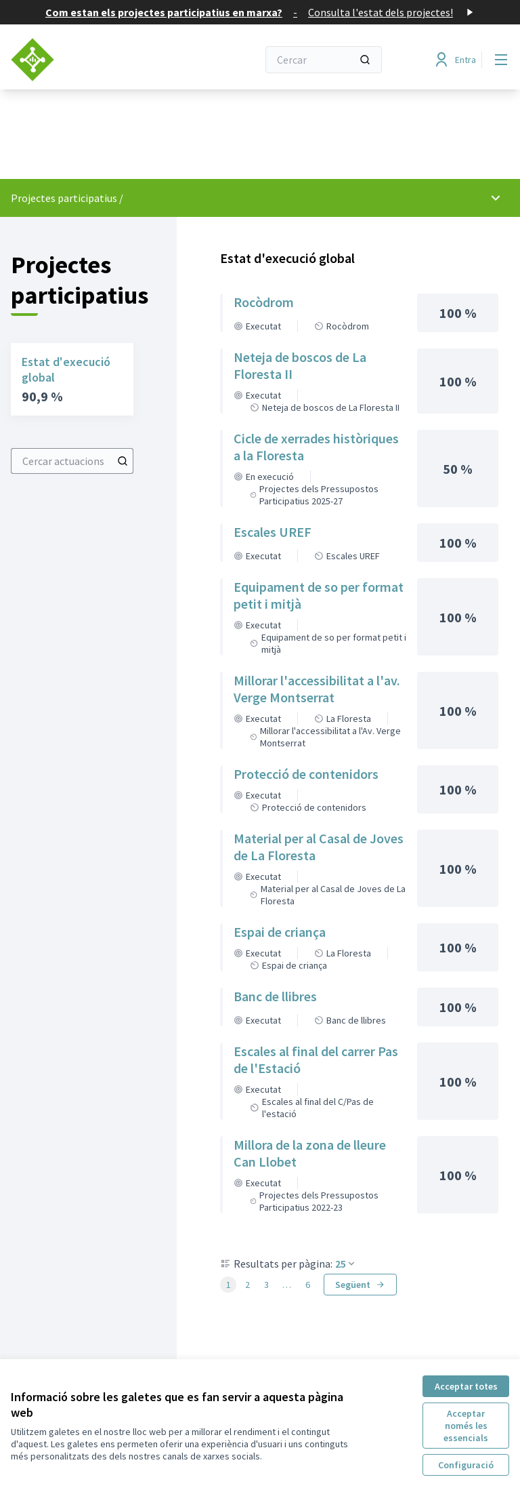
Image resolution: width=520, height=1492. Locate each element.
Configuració (466, 1465)
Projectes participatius (64, 198)
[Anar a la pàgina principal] (101, 59)
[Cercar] (323, 60)
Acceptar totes (466, 1386)
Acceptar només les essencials (465, 1425)
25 (346, 1263)
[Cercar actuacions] (122, 460)
